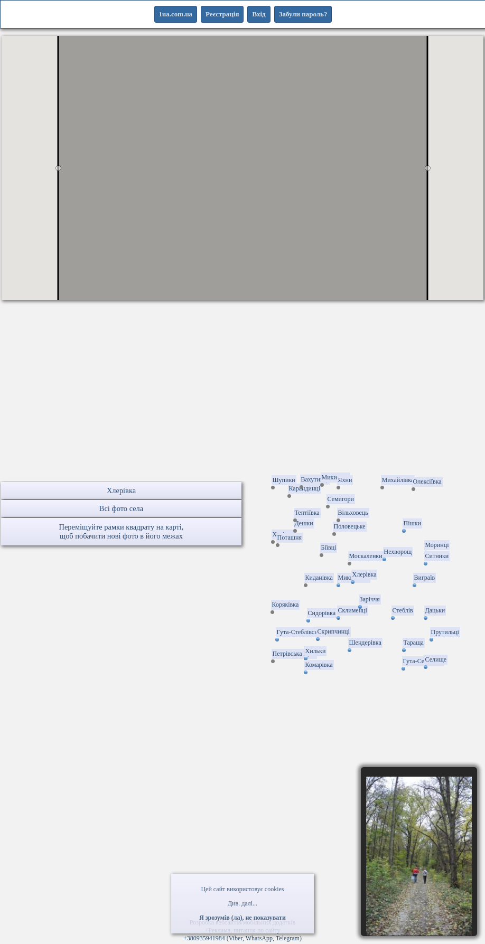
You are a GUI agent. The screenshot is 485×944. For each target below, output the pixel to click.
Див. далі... (242, 903)
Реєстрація (222, 14)
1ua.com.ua (176, 14)
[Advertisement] (242, 407)
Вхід (258, 14)
